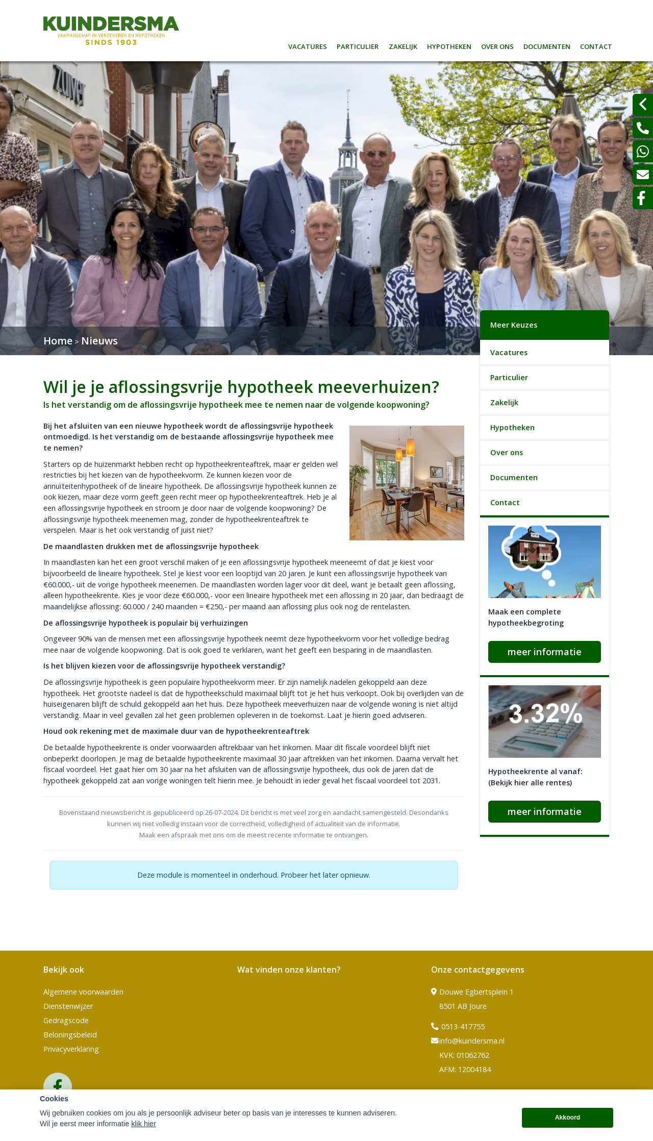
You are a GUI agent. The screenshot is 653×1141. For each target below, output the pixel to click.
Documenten (546, 45)
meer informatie (545, 652)
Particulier (358, 45)
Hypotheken (449, 45)
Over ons (497, 45)
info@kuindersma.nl (468, 1041)
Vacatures (307, 45)
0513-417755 (458, 1027)
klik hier (143, 1130)
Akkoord (568, 1124)
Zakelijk (403, 45)
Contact (596, 45)
